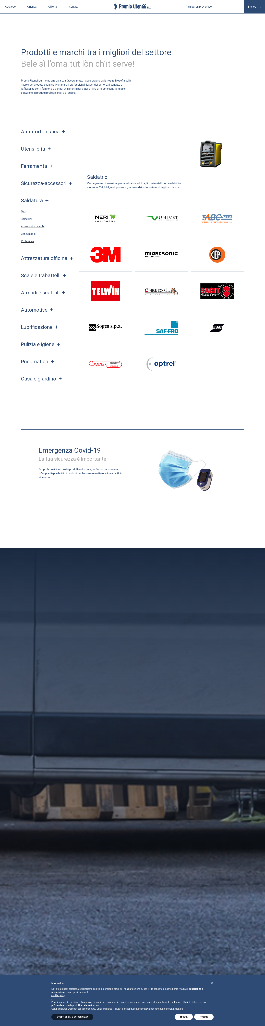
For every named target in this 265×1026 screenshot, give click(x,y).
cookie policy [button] (58, 995)
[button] (212, 983)
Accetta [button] (204, 1016)
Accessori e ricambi (32, 226)
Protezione (27, 241)
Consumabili (28, 233)
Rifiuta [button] (184, 1016)
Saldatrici (26, 219)
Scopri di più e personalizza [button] (72, 1016)
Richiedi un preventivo (199, 6)
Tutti (23, 211)
